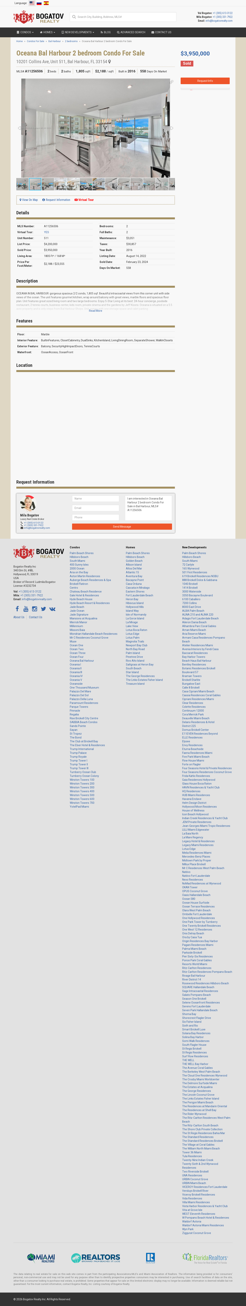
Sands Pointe (78, 726)
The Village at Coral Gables (198, 1144)
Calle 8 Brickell (190, 687)
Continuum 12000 (193, 710)
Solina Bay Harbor (193, 1037)
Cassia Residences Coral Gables (201, 695)
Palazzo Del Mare (80, 691)
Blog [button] (105, 32)
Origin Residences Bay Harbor (200, 941)
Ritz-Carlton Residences (196, 968)
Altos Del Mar (134, 568)
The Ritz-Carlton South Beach (200, 1125)
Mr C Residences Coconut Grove (89, 637)
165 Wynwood (190, 568)
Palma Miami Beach (194, 948)
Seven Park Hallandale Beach (200, 1010)
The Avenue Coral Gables (197, 1067)
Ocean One (76, 645)
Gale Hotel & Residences (84, 595)
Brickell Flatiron (79, 583)
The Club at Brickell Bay (84, 741)
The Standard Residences (198, 1137)
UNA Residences (192, 1175)
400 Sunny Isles (79, 564)
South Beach (133, 668)
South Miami (77, 560)
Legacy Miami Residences (198, 845)
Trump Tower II (79, 764)
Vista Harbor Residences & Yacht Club (205, 1206)
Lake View (132, 626)
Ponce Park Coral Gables (197, 960)
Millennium (76, 626)
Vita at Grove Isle (192, 1210)
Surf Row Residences (195, 1056)
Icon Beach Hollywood (195, 814)
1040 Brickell (190, 583)
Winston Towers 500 (82, 795)
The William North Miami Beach (201, 1148)
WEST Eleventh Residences (198, 1213)
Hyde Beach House (81, 599)
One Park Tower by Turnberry (200, 921)
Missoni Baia (77, 629)
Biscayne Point (135, 580)
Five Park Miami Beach (195, 756)
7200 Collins (189, 603)
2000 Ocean (77, 568)
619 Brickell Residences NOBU (200, 576)
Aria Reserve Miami (194, 633)
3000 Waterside (191, 591)
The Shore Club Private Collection (202, 1129)
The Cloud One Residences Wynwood (204, 1075)
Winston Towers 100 (82, 779)
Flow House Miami (193, 760)
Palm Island (133, 653)
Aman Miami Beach (194, 629)
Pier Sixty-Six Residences (197, 956)
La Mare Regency (192, 837)
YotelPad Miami (79, 806)
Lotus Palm (133, 637)
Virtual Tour (84, 200)
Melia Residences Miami (196, 852)
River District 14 (191, 979)
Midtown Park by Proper (196, 860)
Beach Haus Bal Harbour (196, 660)
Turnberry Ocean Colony (84, 775)
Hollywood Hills (135, 606)
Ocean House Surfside (195, 902)
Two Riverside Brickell (195, 1171)
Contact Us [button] (161, 32)
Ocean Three (78, 653)
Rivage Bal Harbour (193, 975)
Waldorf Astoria (191, 1221)
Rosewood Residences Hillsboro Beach (205, 983)
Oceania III (76, 672)
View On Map (29, 200)
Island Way (132, 610)
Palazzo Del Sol (79, 695)
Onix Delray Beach (193, 933)
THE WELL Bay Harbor (195, 1064)
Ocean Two (77, 649)
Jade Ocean (77, 610)
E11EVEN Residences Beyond (200, 733)
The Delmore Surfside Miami (199, 1083)
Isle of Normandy (136, 614)
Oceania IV (76, 676)
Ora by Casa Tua (192, 937)
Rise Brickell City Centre (84, 718)
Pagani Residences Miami (197, 944)
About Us (18, 617)
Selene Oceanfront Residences (201, 1002)
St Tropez (76, 733)
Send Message (205, 151)
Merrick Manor (78, 622)
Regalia (74, 714)
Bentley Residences (194, 664)
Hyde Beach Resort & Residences (90, 603)
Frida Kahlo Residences (196, 775)
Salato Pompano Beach (196, 994)
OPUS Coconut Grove (195, 891)
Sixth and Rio (190, 1025)
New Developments (194, 547)
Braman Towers (192, 676)
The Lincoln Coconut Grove (198, 1094)
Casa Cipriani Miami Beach (198, 691)
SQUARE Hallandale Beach (198, 987)
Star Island (132, 672)
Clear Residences (192, 702)
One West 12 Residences (197, 929)
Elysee (186, 741)
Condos (75, 547)
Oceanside (76, 683)
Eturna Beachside (193, 749)
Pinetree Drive (134, 656)
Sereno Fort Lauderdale (196, 1006)
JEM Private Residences (196, 822)
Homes (130, 547)
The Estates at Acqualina (197, 1087)
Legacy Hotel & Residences (198, 841)
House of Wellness (193, 810)
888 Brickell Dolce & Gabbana (199, 580)
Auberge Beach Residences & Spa (90, 580)
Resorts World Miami (194, 964)
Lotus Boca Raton (136, 629)
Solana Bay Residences (196, 1033)
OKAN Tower (190, 887)
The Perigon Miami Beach (197, 1102)
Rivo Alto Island (135, 660)
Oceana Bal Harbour (82, 660)
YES (46, 232)
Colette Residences (194, 706)
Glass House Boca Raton (197, 783)
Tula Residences (192, 1156)
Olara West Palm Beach (196, 910)
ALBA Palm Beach (193, 610)
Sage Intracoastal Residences (200, 991)
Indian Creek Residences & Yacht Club (205, 818)
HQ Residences (191, 791)
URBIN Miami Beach (194, 1183)
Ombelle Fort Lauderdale (197, 914)
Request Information (56, 200)
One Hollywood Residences (198, 918)
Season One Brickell (194, 998)
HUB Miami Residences (196, 795)
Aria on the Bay (79, 572)
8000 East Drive (191, 606)
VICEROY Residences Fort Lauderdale (204, 1186)
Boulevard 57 (190, 672)
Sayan (73, 729)
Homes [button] (47, 32)
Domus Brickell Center (195, 729)
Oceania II (75, 668)
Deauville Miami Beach (195, 718)
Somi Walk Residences (195, 1040)
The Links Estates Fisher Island (144, 679)
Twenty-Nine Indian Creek (197, 1160)
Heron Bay (132, 599)
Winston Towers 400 (82, 791)
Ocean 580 (188, 898)
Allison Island (134, 564)
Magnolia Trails (135, 641)
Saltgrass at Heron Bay (140, 664)
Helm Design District (194, 802)
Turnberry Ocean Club (83, 772)
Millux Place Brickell (194, 864)
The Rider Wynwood (194, 1113)
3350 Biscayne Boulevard (197, 595)
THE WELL (188, 1060)
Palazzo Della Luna (81, 699)
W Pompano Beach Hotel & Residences (205, 1217)
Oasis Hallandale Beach (196, 895)
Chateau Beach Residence (86, 591)
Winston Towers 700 (82, 802)
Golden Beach (134, 560)
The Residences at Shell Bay (199, 1110)
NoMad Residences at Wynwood (201, 883)
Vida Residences (192, 1198)
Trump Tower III (79, 768)
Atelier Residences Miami (197, 645)
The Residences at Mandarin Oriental (204, 1106)
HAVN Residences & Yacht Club (201, 787)
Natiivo (186, 871)
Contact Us (35, 617)
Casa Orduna (134, 583)
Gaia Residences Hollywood (198, 779)
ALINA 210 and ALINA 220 (197, 614)
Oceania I (75, 664)
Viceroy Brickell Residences (198, 1194)
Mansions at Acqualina (83, 618)
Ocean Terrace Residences (198, 906)
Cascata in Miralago (138, 587)
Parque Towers (79, 706)
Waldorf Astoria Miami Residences (203, 1225)
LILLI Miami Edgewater (195, 829)
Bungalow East (191, 683)
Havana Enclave (191, 799)
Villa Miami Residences (196, 1202)
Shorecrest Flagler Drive (196, 1017)
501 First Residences (194, 572)
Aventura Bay (134, 576)
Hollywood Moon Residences (199, 806)
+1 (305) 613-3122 (223, 13)
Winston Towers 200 (82, 783)
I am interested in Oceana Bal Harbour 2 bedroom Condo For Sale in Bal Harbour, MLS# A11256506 (205, 136)
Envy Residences (192, 745)
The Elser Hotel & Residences (87, 745)
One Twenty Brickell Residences (201, 925)
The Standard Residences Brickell (202, 1140)
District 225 (189, 726)
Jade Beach (77, 606)
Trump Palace (78, 752)
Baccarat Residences (195, 653)
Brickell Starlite (191, 679)
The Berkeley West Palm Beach (201, 1071)
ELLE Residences (192, 737)
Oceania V (76, 679)
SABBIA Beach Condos (83, 722)
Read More (95, 310)
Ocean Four (77, 656)
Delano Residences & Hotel (198, 722)
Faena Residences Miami (197, 752)
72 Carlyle (188, 564)
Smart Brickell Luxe (193, 1029)
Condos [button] (25, 32)
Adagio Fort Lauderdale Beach (200, 618)
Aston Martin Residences (85, 576)
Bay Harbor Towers (193, 656)
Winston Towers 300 (82, 787)
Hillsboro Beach (79, 557)
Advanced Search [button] (130, 32)
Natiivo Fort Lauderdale (196, 875)
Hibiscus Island (135, 603)
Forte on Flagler (191, 764)
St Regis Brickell (191, 1048)
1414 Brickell (190, 587)
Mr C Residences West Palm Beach (203, 868)
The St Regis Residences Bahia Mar (203, 1133)
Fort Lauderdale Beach (139, 595)
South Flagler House (194, 1044)
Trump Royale (78, 756)
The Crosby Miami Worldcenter (200, 1079)
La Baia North (190, 833)
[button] (171, 82)
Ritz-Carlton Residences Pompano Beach (207, 971)
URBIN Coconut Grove (195, 1179)
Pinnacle (75, 710)
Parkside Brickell (192, 952)
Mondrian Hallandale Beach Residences (93, 633)
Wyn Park (188, 1229)
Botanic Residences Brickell (198, 668)
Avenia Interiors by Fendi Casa (200, 649)
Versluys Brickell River (195, 1190)
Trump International (82, 749)
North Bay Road (135, 649)
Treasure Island (135, 683)
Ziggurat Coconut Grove (196, 1233)
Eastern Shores (135, 591)
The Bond (75, 737)
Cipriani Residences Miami (198, 699)
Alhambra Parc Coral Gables (199, 626)
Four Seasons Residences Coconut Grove (207, 772)
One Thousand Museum (84, 687)
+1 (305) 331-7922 (223, 16)
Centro (74, 587)
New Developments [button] (77, 32)
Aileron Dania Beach (194, 622)
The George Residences (140, 676)
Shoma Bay (189, 1014)
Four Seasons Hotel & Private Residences (207, 768)
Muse (73, 641)
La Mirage (132, 622)
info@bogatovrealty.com (219, 20)
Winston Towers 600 (82, 799)
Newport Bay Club (136, 645)
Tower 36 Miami (192, 1152)
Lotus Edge (132, 633)
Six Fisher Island (191, 1021)
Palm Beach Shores (82, 553)
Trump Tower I (78, 760)
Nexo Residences (192, 879)
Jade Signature (79, 614)
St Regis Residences (194, 1052)
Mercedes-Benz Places (196, 856)
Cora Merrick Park (193, 714)
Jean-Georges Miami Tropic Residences (206, 825)
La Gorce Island (135, 618)
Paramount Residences (84, 702)
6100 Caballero (191, 599)
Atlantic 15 (132, 572)
